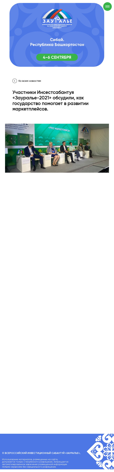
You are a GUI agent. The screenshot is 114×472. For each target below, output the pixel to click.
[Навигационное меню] (107, 6)
